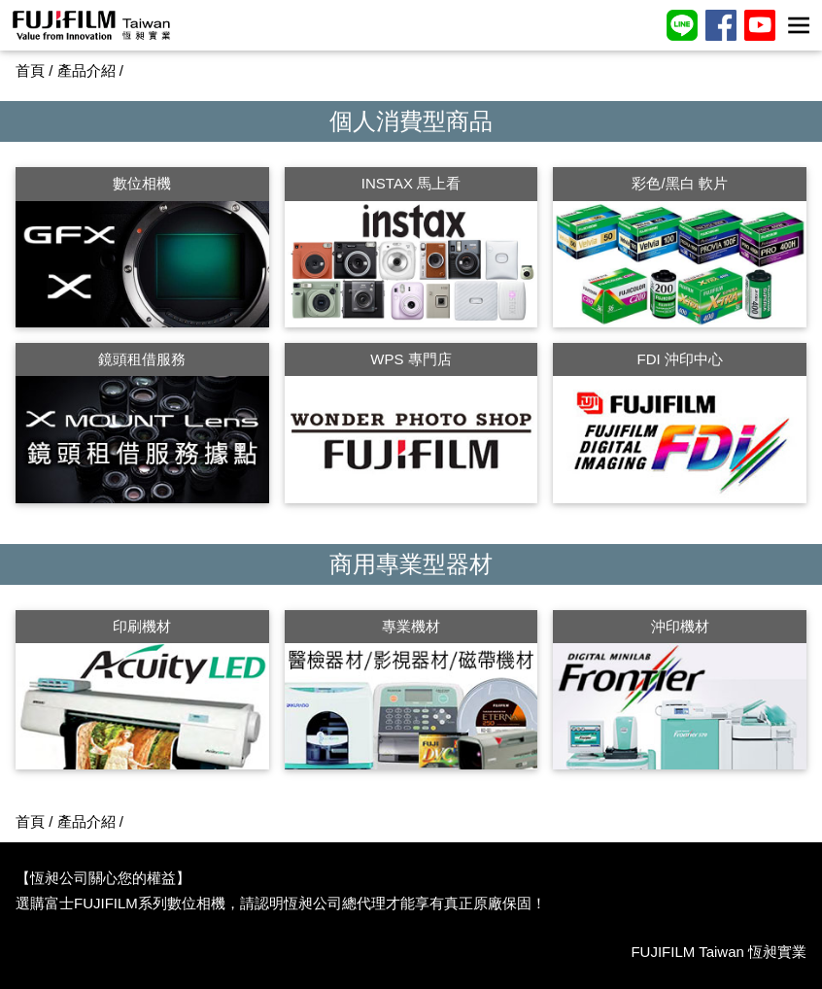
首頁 (30, 70)
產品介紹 (86, 70)
